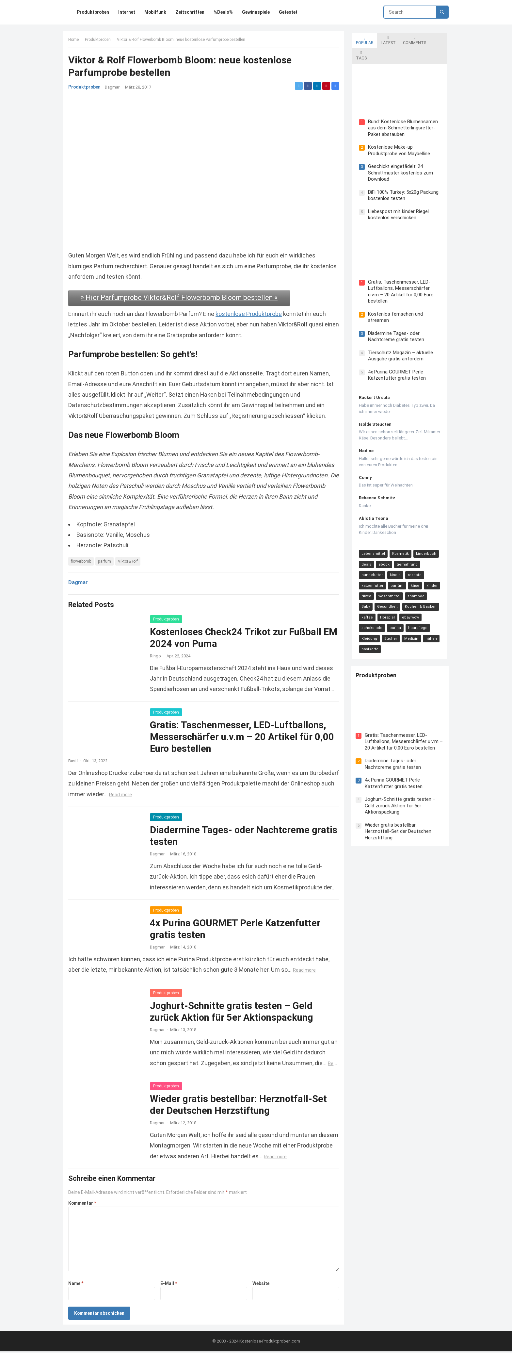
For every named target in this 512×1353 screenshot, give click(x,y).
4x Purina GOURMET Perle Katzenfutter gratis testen (395, 355)
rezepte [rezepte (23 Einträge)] (413, 555)
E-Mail (169, 1283)
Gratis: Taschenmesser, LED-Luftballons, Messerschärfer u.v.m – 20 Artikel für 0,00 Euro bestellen (244, 736)
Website (260, 1283)
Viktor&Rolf (129, 561)
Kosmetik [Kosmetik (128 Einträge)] (399, 533)
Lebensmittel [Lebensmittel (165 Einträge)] (371, 533)
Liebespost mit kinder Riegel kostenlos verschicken (396, 199)
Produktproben (99, 41)
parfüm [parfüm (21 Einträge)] (395, 565)
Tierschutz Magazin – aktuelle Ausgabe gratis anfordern (398, 335)
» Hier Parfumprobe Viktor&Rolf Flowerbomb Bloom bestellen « (180, 297)
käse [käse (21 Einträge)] (413, 565)
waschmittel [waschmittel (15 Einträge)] (388, 576)
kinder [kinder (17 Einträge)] (430, 565)
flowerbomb (82, 561)
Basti (74, 760)
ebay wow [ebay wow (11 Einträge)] (390, 597)
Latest (386, 38)
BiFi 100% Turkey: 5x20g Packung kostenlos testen (401, 179)
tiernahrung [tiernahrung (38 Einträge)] (405, 544)
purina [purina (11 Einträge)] (365, 607)
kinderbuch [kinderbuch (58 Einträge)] (424, 533)
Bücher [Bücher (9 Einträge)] (434, 607)
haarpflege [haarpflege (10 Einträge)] (388, 607)
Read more (167, 794)
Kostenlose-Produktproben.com (269, 1342)
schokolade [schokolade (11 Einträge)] (416, 597)
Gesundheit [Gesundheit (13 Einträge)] (370, 586)
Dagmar (113, 88)
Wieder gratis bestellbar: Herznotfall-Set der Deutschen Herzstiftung (399, 800)
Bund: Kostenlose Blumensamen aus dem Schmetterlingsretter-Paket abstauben (401, 112)
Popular (363, 38)
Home (75, 41)
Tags (437, 38)
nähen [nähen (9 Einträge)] (386, 618)
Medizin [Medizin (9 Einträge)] (367, 618)
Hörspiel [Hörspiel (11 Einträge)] (367, 597)
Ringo (157, 655)
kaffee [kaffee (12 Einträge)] (432, 586)
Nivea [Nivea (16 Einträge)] (365, 576)
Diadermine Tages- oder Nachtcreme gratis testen (394, 316)
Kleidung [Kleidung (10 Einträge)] (413, 607)
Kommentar (84, 1203)
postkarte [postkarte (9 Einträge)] (408, 618)
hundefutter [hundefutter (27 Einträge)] (370, 555)
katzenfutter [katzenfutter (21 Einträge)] (371, 565)
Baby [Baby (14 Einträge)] (434, 576)
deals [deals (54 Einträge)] (365, 544)
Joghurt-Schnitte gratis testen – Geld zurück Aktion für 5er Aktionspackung (401, 775)
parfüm (106, 561)
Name (77, 1283)
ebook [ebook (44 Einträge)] (382, 544)
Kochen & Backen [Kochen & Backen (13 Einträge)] (403, 586)
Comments (412, 38)
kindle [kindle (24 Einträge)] (393, 555)
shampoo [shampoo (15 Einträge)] (414, 576)
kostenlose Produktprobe (250, 313)
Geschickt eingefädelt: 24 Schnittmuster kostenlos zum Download (398, 157)
